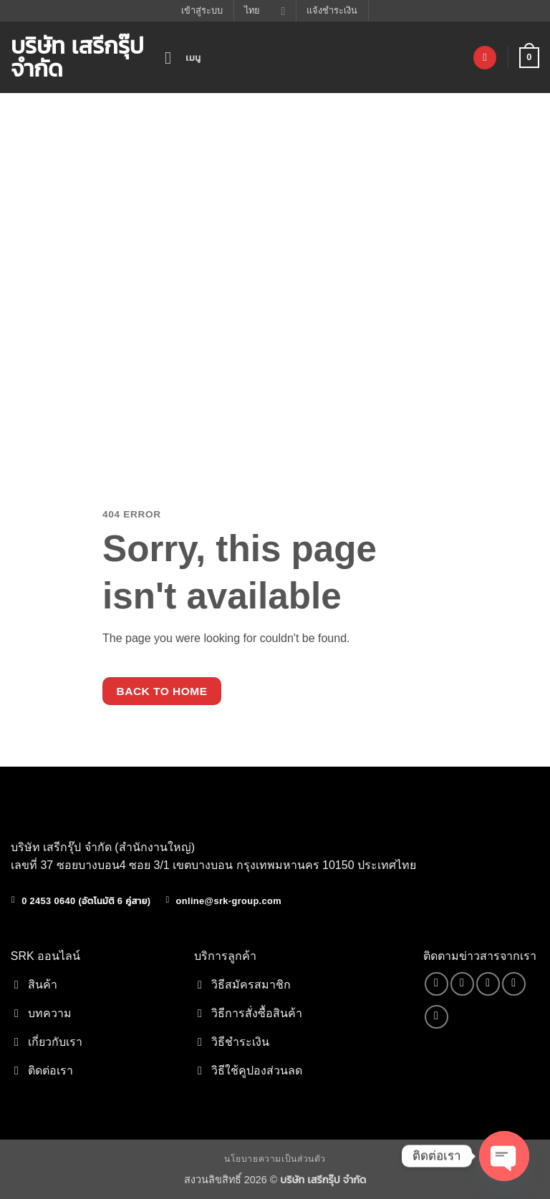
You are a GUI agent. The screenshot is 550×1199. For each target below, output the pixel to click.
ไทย (264, 11)
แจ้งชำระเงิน (332, 10)
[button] (183, 57)
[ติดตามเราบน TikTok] (462, 984)
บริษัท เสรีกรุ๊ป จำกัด (77, 57)
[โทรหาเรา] (514, 984)
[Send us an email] (488, 984)
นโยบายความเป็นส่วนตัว (275, 1159)
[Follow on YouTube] (436, 1017)
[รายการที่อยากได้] (484, 57)
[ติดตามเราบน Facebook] (436, 984)
